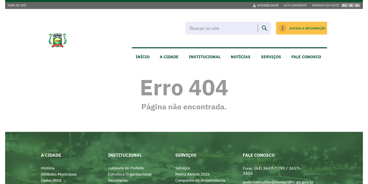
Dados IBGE (51, 180)
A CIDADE (169, 56)
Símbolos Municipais (59, 174)
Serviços (182, 168)
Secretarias (118, 180)
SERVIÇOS (271, 56)
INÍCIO (143, 56)
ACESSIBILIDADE (268, 5)
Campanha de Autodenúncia (200, 180)
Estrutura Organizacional (130, 174)
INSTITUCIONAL (205, 56)
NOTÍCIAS (240, 56)
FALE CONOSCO (306, 56)
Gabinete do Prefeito (126, 168)
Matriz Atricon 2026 (192, 174)
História (47, 168)
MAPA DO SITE (17, 5)
